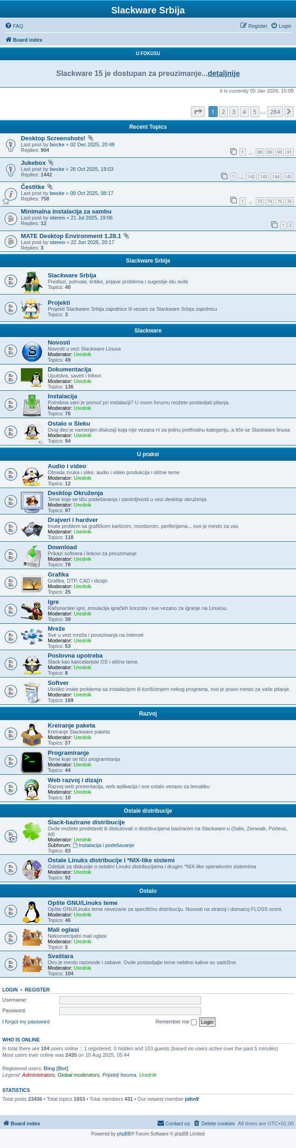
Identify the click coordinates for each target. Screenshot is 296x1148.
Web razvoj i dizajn (75, 780)
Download (62, 547)
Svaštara (60, 956)
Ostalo (148, 891)
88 (260, 152)
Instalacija (62, 396)
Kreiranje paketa (71, 725)
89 (269, 152)
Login (10, 989)
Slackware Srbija (148, 260)
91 (289, 152)
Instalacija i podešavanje (103, 845)
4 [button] (244, 111)
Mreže (56, 628)
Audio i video (67, 466)
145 (288, 177)
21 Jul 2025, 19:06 (92, 217)
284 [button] (275, 111)
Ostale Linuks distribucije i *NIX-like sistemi (111, 860)
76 (289, 201)
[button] (198, 111)
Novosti (59, 342)
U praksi (148, 454)
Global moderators (78, 1075)
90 (279, 152)
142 (251, 177)
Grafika (58, 574)
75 (279, 201)
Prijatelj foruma (119, 1075)
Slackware (148, 330)
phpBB (124, 1133)
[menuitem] (14, 25)
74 (269, 201)
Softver (58, 682)
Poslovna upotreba (75, 655)
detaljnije (223, 73)
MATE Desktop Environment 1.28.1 (71, 235)
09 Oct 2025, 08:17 (91, 193)
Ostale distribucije (148, 811)
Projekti (59, 302)
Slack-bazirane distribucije (86, 822)
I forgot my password (26, 1021)
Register (37, 989)
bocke (57, 144)
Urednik (82, 354)
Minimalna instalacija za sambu (66, 211)
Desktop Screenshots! (53, 138)
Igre (53, 601)
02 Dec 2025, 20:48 (92, 144)
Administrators (38, 1075)
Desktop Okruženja (75, 492)
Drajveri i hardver (73, 519)
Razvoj (148, 713)
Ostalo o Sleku (69, 423)
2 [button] (223, 111)
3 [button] (233, 111)
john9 (192, 1099)
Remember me (176, 1022)
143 (263, 177)
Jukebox (33, 162)
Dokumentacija (69, 369)
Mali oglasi (63, 929)
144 (275, 177)
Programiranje (68, 752)
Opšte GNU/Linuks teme (83, 902)
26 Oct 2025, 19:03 (91, 169)
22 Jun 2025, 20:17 (92, 242)
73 (260, 201)
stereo (57, 217)
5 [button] (254, 111)
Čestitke (32, 186)
